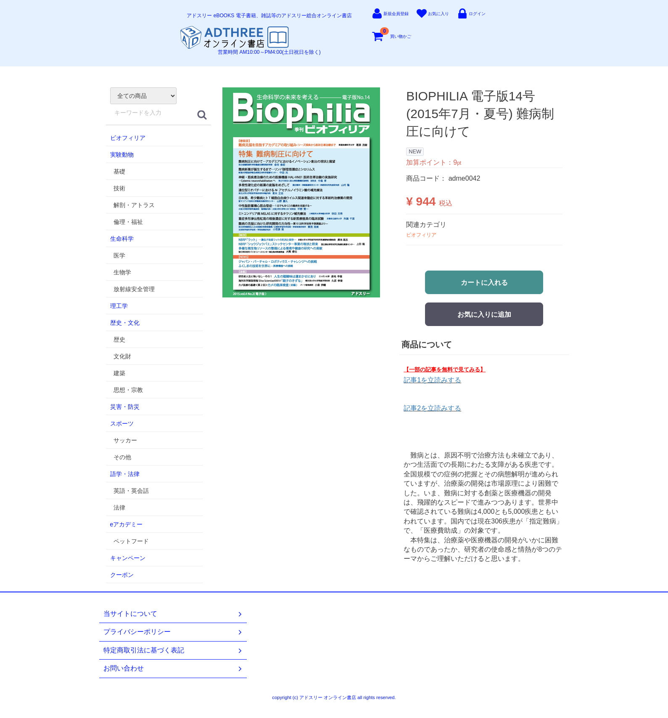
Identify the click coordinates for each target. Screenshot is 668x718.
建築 (119, 373)
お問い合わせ (173, 668)
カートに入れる (484, 282)
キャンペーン (127, 558)
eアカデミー (126, 524)
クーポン (122, 574)
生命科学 (122, 238)
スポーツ (122, 423)
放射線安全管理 (134, 289)
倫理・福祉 (128, 221)
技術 (119, 188)
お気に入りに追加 (484, 314)
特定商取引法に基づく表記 (173, 650)
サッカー (125, 440)
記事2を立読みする (432, 408)
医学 (119, 255)
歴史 (119, 339)
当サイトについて (173, 614)
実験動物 (122, 154)
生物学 (122, 272)
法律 (119, 507)
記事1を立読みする (432, 380)
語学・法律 (125, 474)
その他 (122, 457)
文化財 (122, 356)
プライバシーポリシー (173, 632)
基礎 (119, 171)
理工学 (119, 305)
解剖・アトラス (134, 205)
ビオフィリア (127, 137)
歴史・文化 (125, 322)
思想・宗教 (128, 390)
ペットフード (131, 541)
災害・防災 (125, 406)
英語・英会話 (131, 490)
